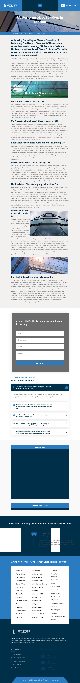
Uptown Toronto (55, 593)
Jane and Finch (38, 587)
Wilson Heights (55, 610)
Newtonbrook (37, 610)
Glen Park (19, 614)
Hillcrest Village (38, 574)
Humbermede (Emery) (40, 584)
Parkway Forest (38, 617)
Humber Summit (38, 580)
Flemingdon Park (21, 610)
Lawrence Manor (38, 597)
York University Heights (58, 616)
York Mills (54, 613)
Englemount (19, 607)
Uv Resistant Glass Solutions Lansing (33, 33)
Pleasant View (55, 580)
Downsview (19, 604)
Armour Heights (20, 574)
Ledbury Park (37, 600)
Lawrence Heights (38, 594)
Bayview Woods (21, 584)
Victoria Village (55, 596)
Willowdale (54, 606)
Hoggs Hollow (37, 577)
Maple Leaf (36, 604)
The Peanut (54, 590)
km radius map (40, 474)
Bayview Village (20, 580)
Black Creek (19, 590)
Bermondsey (20, 587)
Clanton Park (20, 594)
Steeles (53, 583)
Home (13, 33)
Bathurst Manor (20, 577)
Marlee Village (37, 607)
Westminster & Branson (58, 603)
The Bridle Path (55, 586)
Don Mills (19, 597)
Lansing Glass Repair (40, 680)
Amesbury (19, 570)
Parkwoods (54, 570)
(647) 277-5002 (71, 5)
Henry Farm (36, 570)
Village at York (55, 600)
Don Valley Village (21, 600)
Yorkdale (53, 619)
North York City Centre (40, 614)
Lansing (18, 33)
